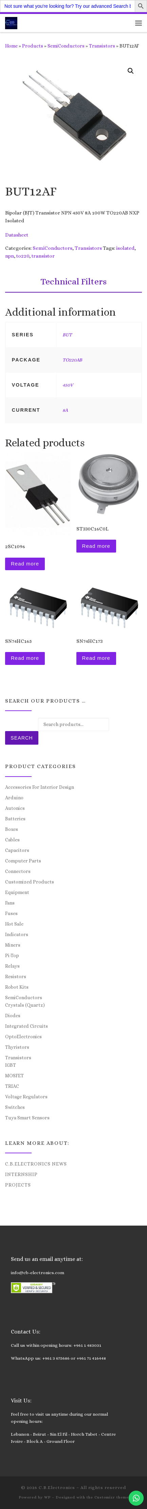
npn (9, 256)
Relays (12, 966)
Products (32, 46)
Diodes (12, 1015)
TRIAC (12, 1086)
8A (65, 410)
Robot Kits (17, 987)
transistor (43, 256)
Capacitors (17, 850)
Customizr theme (111, 1497)
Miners (12, 945)
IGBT (10, 1065)
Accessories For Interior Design (39, 787)
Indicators (16, 934)
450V (67, 385)
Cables (12, 839)
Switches (15, 1107)
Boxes (11, 829)
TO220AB (72, 359)
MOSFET (14, 1075)
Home (11, 46)
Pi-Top (12, 955)
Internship (21, 1174)
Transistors (102, 46)
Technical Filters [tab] (73, 281)
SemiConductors (66, 46)
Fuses (11, 913)
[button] (131, 71)
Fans (10, 903)
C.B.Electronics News (36, 1164)
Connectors (18, 871)
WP (47, 1497)
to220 (22, 256)
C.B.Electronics (57, 1487)
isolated (125, 248)
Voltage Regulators (26, 1096)
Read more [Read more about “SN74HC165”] (25, 658)
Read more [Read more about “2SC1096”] (25, 563)
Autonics (15, 808)
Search (22, 738)
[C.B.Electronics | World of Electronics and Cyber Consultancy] (11, 22)
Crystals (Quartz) (25, 1005)
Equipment (17, 892)
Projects (18, 1185)
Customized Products (29, 881)
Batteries (15, 818)
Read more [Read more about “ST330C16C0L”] (96, 546)
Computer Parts (23, 860)
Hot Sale (14, 924)
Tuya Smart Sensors (27, 1117)
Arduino (14, 797)
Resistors (15, 976)
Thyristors (17, 1047)
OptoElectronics (23, 1036)
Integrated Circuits (26, 1026)
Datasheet (16, 235)
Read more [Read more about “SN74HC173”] (96, 658)
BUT (67, 334)
